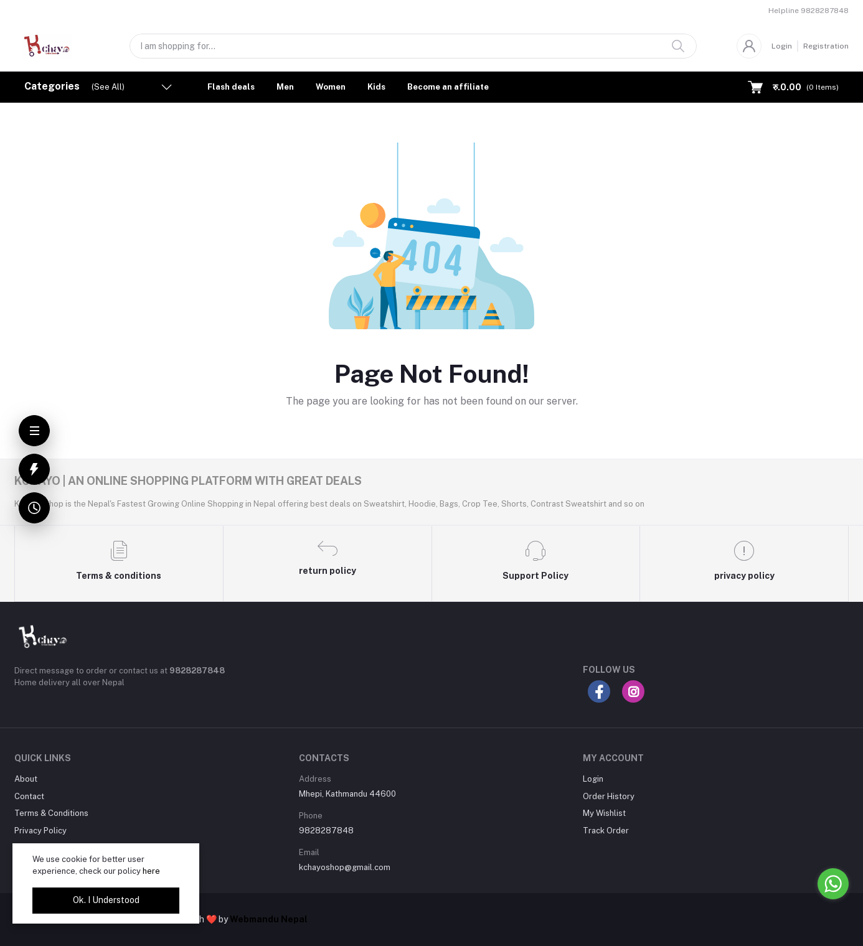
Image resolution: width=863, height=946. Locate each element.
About (25, 779)
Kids (376, 86)
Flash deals (231, 86)
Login (781, 46)
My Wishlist (604, 813)
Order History (608, 796)
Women (331, 86)
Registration (826, 46)
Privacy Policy (40, 830)
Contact (29, 796)
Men (285, 86)
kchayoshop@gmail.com (344, 867)
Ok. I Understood (106, 900)
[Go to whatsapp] (833, 883)
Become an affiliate (448, 86)
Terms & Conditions (51, 813)
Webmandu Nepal (269, 919)
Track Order (606, 830)
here (151, 871)
